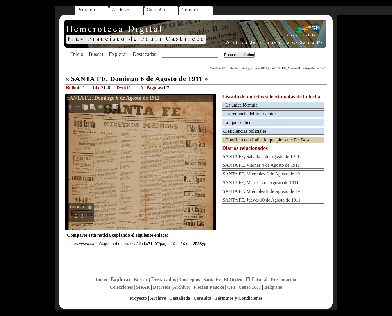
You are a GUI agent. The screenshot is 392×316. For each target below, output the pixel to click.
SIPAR (143, 287)
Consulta (191, 9)
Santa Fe (212, 279)
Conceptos (189, 279)
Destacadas (144, 54)
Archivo (121, 9)
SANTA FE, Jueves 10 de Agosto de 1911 (261, 200)
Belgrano (273, 287)
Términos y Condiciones (238, 298)
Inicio (77, 54)
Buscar (96, 54)
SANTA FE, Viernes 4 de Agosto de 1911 (261, 165)
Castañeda (158, 9)
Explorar (118, 54)
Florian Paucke (209, 287)
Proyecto (87, 9)
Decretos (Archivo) (171, 287)
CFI (231, 287)
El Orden (233, 279)
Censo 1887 (249, 287)
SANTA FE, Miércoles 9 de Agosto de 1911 (263, 191)
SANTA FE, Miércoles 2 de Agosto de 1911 (263, 173)
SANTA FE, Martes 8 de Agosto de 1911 (298, 68)
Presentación (283, 279)
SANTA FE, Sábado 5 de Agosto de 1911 (238, 68)
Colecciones (121, 287)
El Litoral (257, 279)
